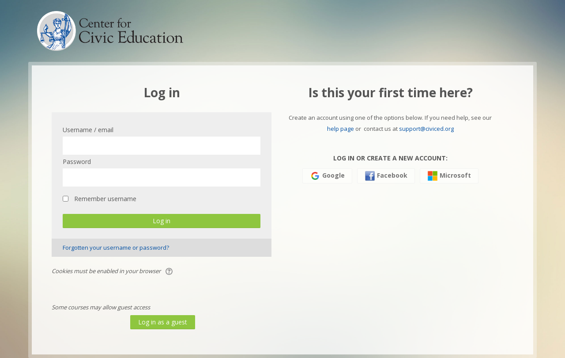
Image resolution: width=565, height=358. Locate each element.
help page (340, 129)
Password (77, 161)
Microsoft (449, 176)
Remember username (105, 198)
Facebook (386, 176)
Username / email (88, 130)
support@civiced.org (426, 129)
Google (327, 176)
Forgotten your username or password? (116, 247)
